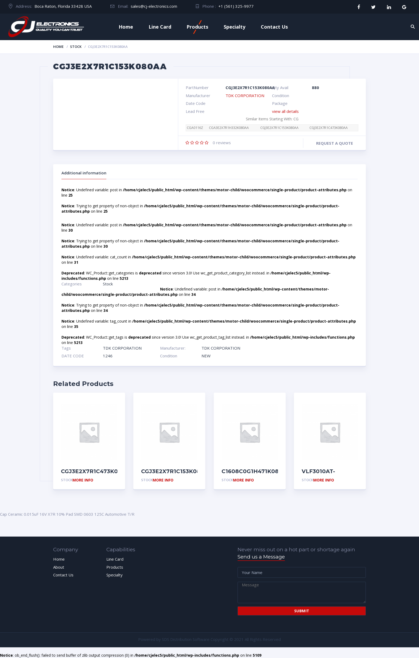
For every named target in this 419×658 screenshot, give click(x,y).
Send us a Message (261, 557)
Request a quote (334, 143)
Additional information (83, 172)
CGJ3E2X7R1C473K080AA (328, 127)
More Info (82, 480)
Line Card (160, 27)
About (58, 567)
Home (126, 27)
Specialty (234, 27)
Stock (76, 46)
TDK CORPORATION (245, 95)
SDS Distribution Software (186, 639)
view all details (285, 111)
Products (197, 27)
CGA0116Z (195, 127)
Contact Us (274, 27)
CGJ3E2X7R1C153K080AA (279, 127)
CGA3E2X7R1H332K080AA (229, 127)
